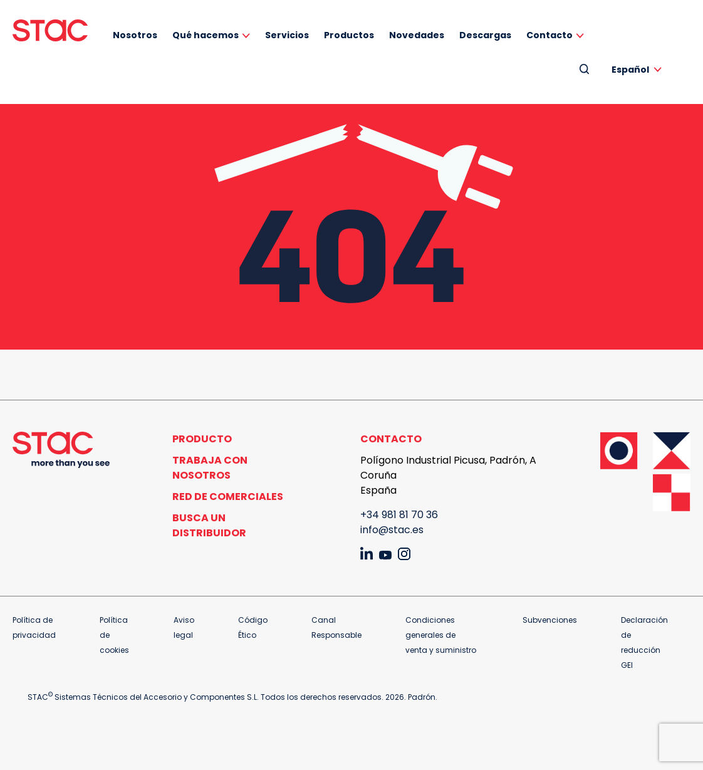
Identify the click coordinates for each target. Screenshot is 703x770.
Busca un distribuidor (209, 525)
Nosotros (135, 35)
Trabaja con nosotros (209, 467)
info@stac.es (392, 530)
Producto (202, 439)
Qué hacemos (205, 35)
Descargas (485, 35)
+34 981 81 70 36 (399, 514)
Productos (349, 35)
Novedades (416, 35)
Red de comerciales (227, 496)
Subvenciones (550, 620)
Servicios (287, 35)
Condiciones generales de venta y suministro (440, 635)
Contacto (549, 35)
